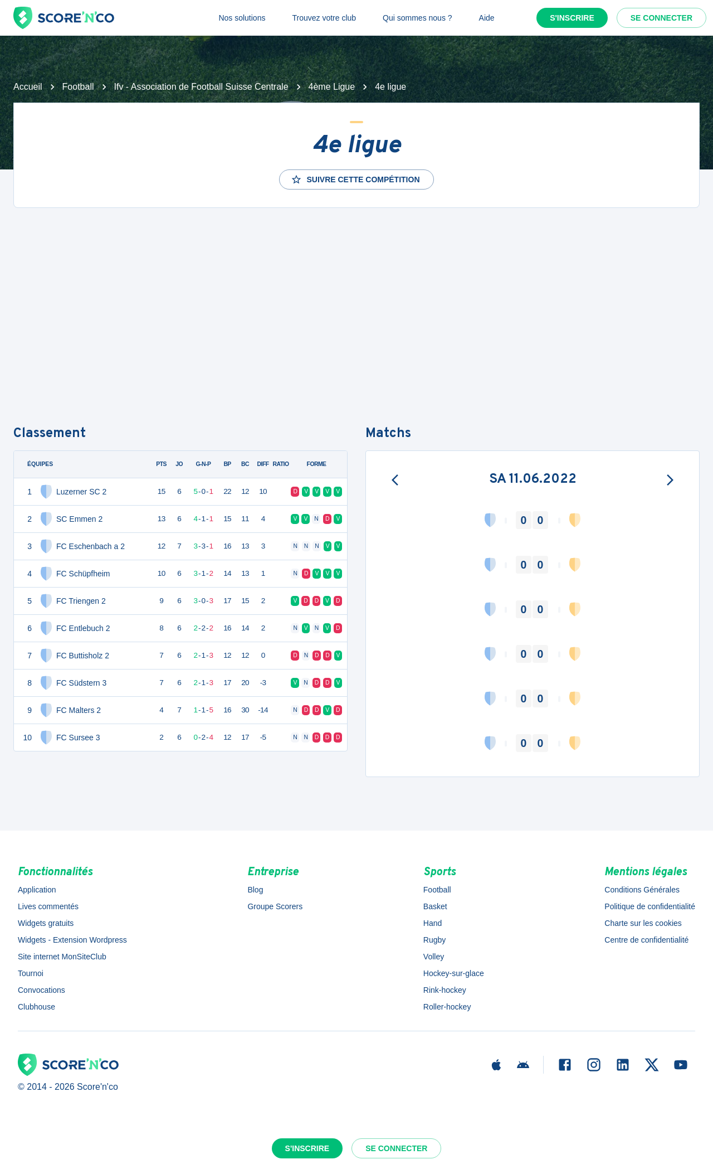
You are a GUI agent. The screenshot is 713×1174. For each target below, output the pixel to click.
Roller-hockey (447, 1006)
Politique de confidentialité (649, 906)
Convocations (41, 990)
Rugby (434, 939)
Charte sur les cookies (643, 923)
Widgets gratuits (46, 923)
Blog (255, 889)
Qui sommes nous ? (417, 17)
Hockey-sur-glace (453, 973)
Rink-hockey (444, 990)
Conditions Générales (642, 889)
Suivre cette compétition (355, 179)
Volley (433, 956)
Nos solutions (241, 17)
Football (78, 86)
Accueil (27, 86)
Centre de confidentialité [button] (646, 939)
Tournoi (30, 973)
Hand (432, 923)
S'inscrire (572, 17)
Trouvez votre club (324, 17)
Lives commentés (48, 906)
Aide (487, 17)
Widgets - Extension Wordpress (72, 939)
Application (37, 889)
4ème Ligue (332, 86)
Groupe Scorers (274, 906)
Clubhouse (36, 1006)
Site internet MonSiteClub (62, 956)
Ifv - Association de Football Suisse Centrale (201, 86)
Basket (435, 906)
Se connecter (661, 17)
